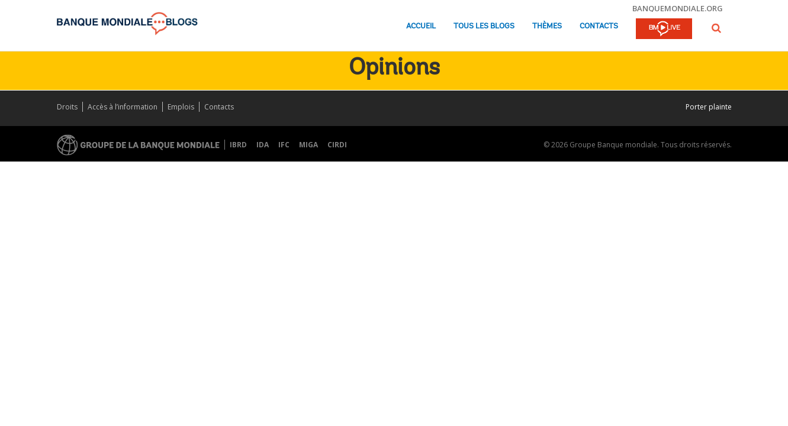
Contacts (599, 26)
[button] (716, 28)
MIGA (308, 145)
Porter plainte (709, 107)
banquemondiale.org (677, 8)
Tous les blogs (483, 26)
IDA (262, 145)
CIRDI (337, 145)
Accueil (421, 26)
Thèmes (547, 26)
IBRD (238, 145)
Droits (67, 107)
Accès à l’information (122, 107)
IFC (284, 145)
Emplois (181, 107)
